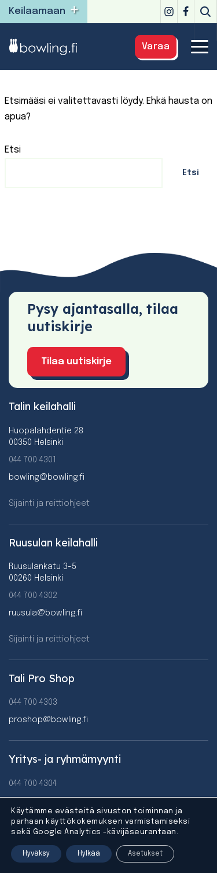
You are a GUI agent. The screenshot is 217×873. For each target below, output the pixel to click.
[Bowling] (50, 47)
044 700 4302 (33, 596)
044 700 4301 (32, 460)
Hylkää (89, 853)
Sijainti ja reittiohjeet (49, 503)
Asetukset (145, 853)
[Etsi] (205, 11)
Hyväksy (36, 853)
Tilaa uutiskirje (76, 362)
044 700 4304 (33, 784)
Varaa (156, 47)
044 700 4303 (33, 702)
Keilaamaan (37, 11)
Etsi (13, 150)
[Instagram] (169, 11)
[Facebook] (186, 11)
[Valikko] (199, 46)
